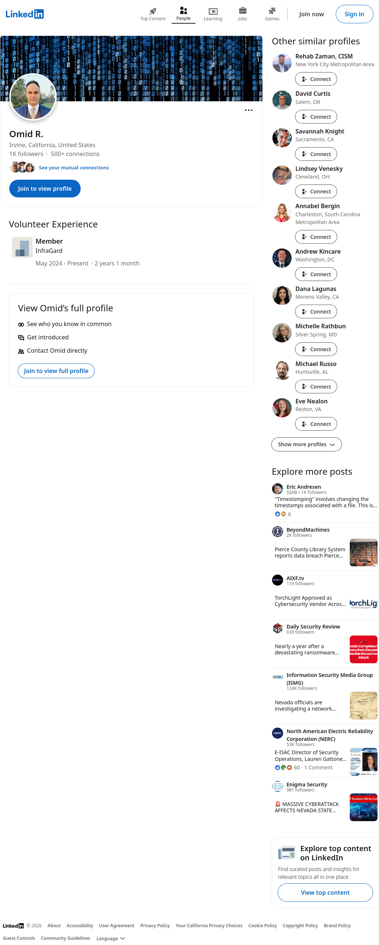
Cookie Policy (262, 925)
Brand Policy (337, 925)
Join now (311, 14)
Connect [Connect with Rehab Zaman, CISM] (316, 78)
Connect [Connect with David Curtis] (316, 116)
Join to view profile (45, 188)
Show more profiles (306, 444)
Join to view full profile (56, 371)
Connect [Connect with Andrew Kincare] (316, 274)
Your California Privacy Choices (209, 925)
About (54, 925)
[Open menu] (248, 110)
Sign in (354, 14)
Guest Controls (19, 938)
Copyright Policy (300, 925)
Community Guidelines (65, 938)
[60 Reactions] (287, 767)
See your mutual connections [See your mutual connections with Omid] (74, 167)
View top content (325, 892)
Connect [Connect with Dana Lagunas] (316, 311)
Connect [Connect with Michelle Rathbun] (316, 349)
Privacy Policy (155, 925)
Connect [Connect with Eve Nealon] (316, 423)
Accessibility (80, 925)
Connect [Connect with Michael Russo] (316, 386)
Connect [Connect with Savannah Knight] (316, 154)
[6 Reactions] (283, 514)
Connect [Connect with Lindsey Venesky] (316, 191)
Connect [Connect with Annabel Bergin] (316, 236)
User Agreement (117, 925)
